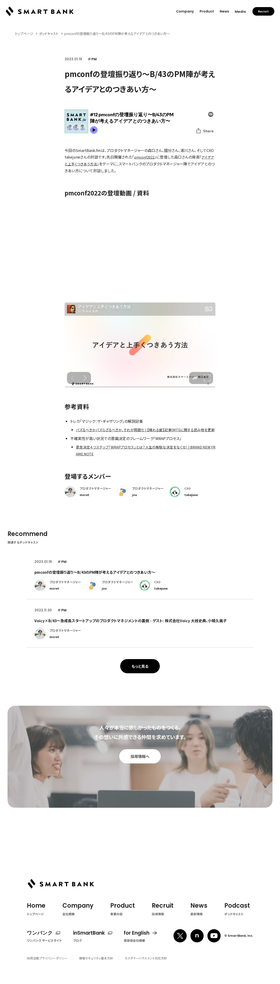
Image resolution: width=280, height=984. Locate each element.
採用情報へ (140, 770)
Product (207, 11)
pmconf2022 (145, 157)
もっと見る (140, 671)
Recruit (263, 11)
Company (185, 11)
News (224, 11)
